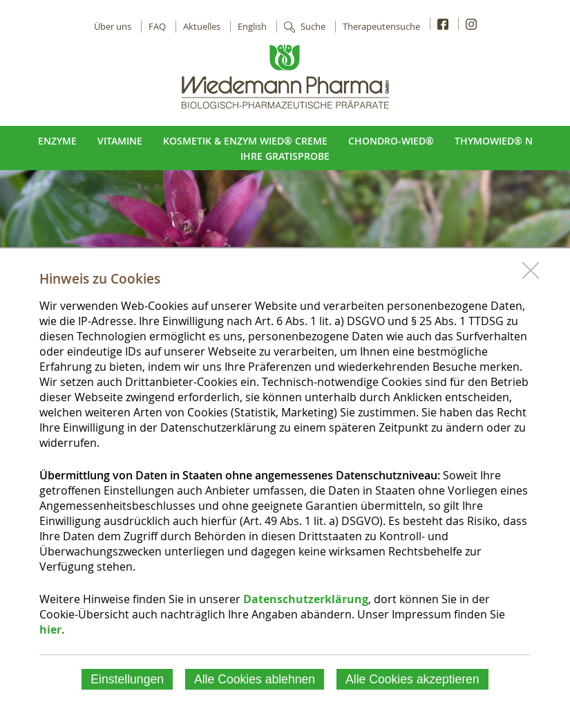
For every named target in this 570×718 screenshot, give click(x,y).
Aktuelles (201, 27)
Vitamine (119, 140)
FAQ (157, 27)
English (252, 27)
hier (50, 629)
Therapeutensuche (381, 27)
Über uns (112, 27)
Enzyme (57, 140)
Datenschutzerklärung (305, 599)
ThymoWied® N (494, 140)
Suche (313, 27)
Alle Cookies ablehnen (254, 679)
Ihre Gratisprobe (285, 156)
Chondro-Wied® (391, 140)
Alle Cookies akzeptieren (412, 679)
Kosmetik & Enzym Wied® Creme (245, 140)
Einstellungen (127, 679)
